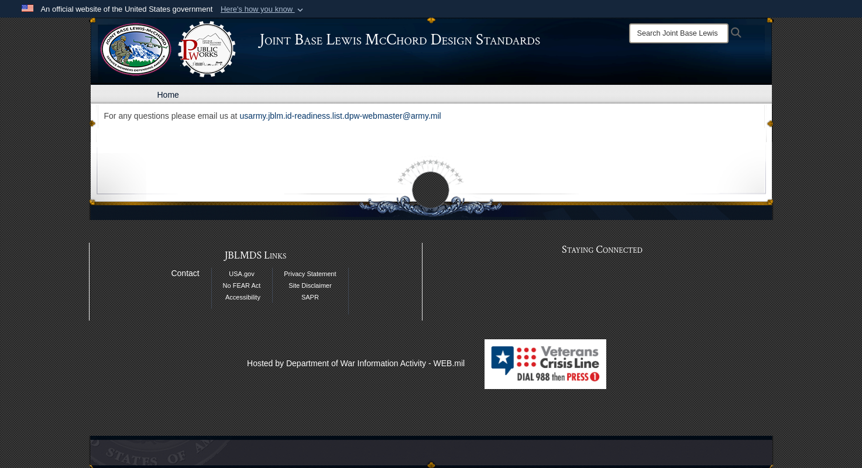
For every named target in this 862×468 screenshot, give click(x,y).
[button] (263, 9)
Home (168, 94)
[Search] (679, 33)
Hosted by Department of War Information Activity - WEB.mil (356, 363)
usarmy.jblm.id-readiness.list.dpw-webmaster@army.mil (340, 116)
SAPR (310, 297)
